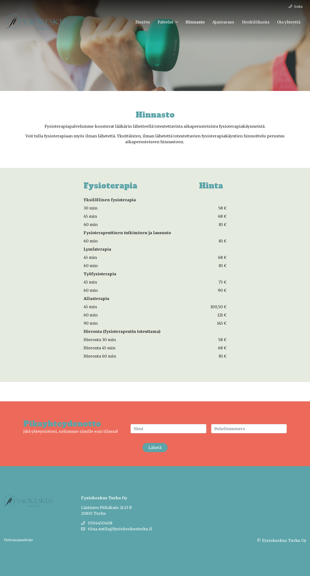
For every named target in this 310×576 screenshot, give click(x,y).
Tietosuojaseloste (18, 540)
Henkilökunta (255, 22)
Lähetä (155, 447)
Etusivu (142, 22)
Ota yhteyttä (288, 22)
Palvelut (165, 22)
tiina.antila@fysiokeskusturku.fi (116, 528)
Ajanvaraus (223, 22)
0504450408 (96, 523)
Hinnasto (195, 22)
